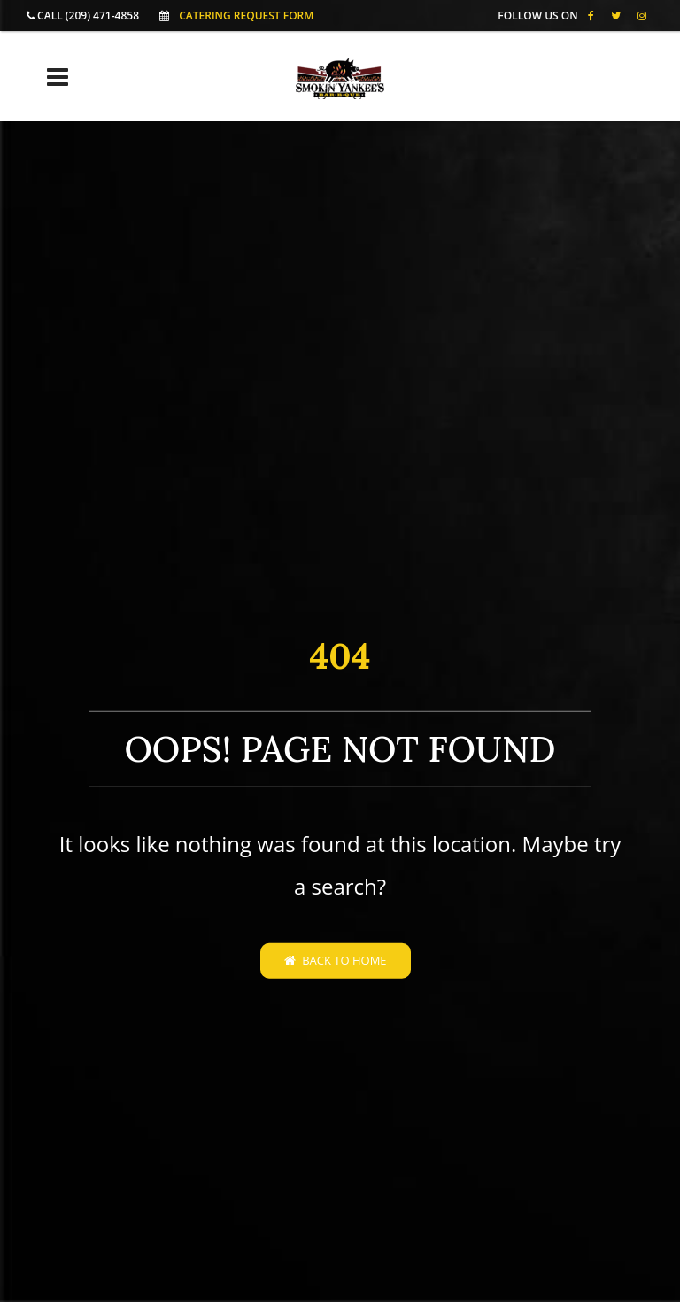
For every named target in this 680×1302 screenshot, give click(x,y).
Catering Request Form (246, 15)
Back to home (335, 960)
